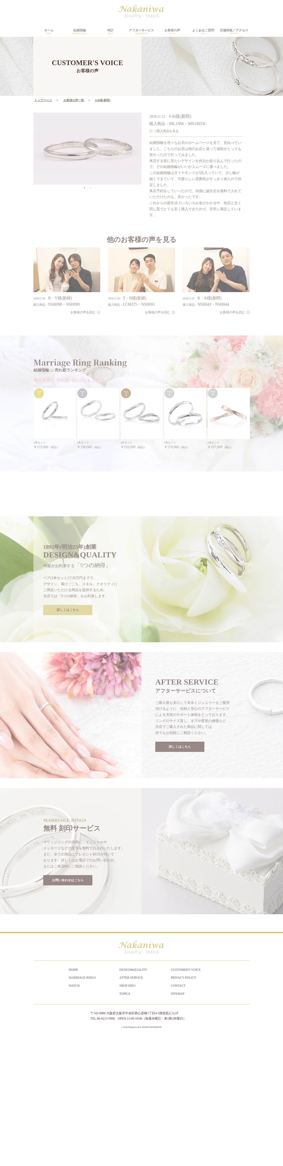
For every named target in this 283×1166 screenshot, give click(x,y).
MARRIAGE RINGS (82, 1107)
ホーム (48, 32)
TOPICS (124, 1123)
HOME (73, 1099)
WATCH (74, 1115)
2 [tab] (90, 176)
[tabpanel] (87, 137)
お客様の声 (172, 32)
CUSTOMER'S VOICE (186, 1099)
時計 (110, 32)
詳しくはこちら (67, 728)
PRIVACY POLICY (183, 1107)
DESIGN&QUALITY (133, 1099)
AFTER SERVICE (131, 1107)
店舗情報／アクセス (234, 32)
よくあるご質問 (203, 32)
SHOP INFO (127, 1115)
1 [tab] (84, 176)
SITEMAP (177, 1123)
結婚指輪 (79, 32)
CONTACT (178, 1115)
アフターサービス (141, 32)
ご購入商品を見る (166, 119)
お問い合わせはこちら (67, 998)
